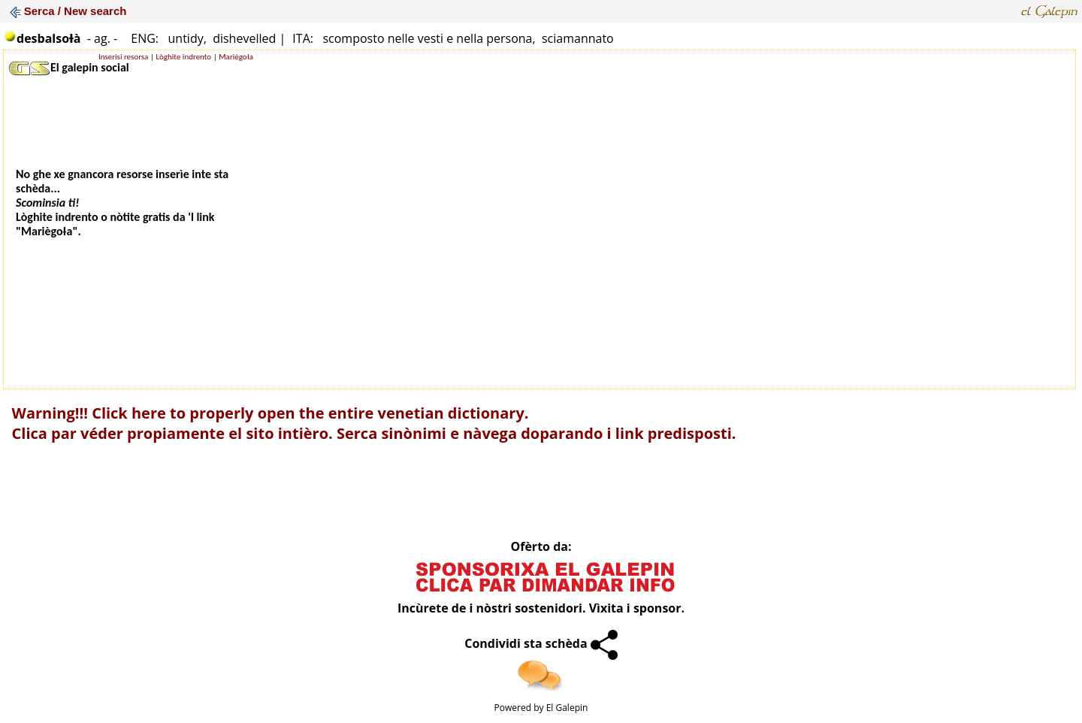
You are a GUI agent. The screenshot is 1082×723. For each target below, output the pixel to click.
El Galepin (567, 707)
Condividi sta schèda (541, 643)
